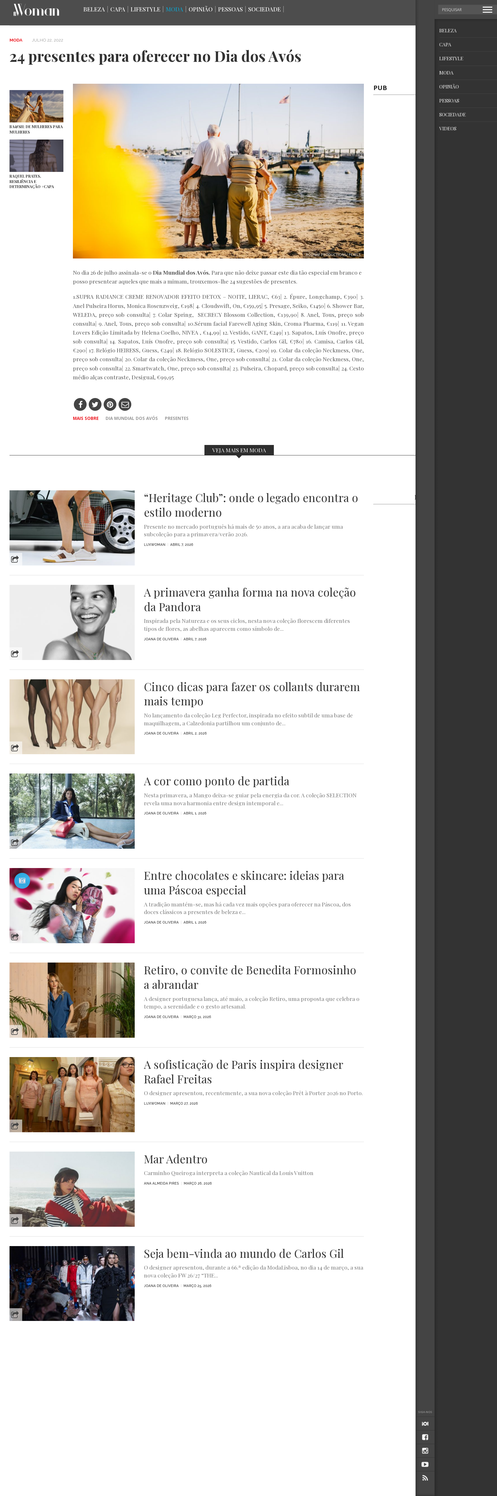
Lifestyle (145, 9)
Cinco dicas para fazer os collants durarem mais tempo (252, 694)
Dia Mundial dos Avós (132, 418)
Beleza (94, 9)
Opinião (201, 9)
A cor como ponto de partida (216, 781)
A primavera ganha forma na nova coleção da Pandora (250, 599)
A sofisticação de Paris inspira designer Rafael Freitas (243, 1071)
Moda (174, 9)
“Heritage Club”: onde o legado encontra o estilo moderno (251, 504)
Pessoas (230, 9)
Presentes (177, 418)
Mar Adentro (176, 1159)
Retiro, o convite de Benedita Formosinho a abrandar (250, 977)
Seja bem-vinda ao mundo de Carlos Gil (244, 1253)
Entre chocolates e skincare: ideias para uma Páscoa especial (244, 882)
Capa (117, 9)
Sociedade (264, 9)
